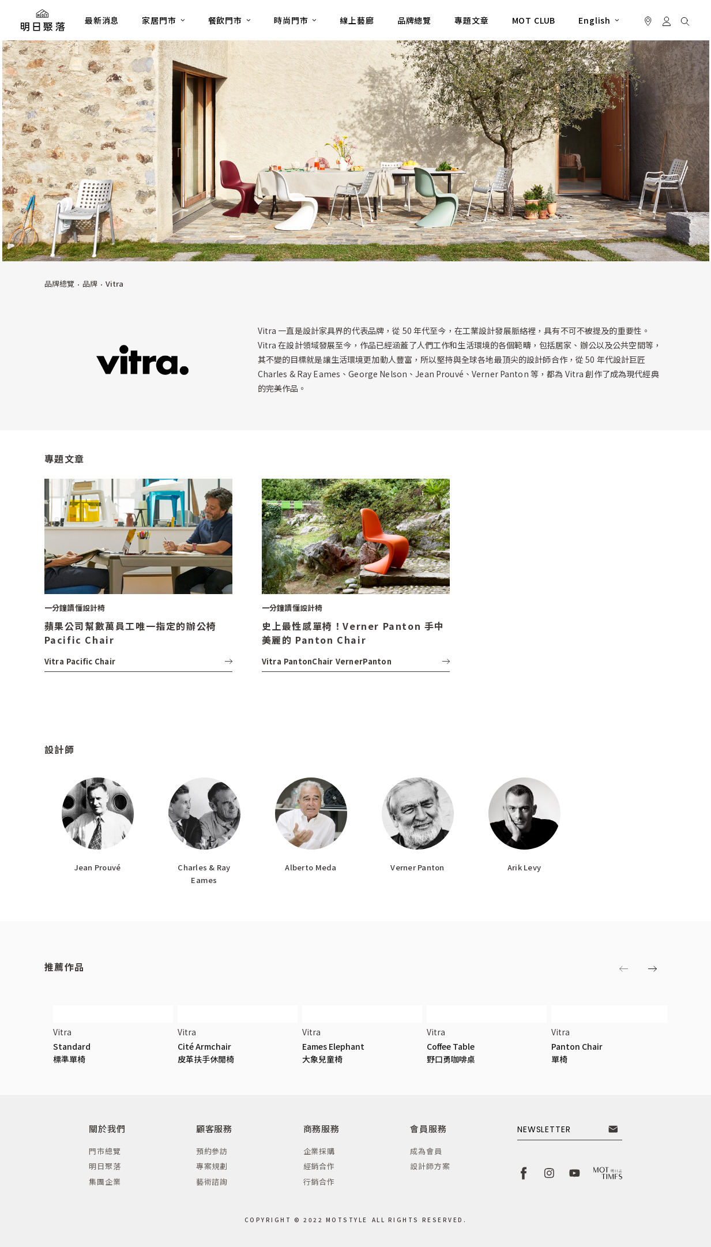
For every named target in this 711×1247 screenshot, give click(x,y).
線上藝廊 (357, 20)
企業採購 (319, 1150)
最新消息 (102, 20)
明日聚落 (105, 1165)
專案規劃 (212, 1165)
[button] (163, 20)
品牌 (89, 284)
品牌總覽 (414, 20)
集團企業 (105, 1181)
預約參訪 (212, 1150)
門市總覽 (105, 1150)
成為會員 (426, 1150)
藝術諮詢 (212, 1181)
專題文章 (471, 20)
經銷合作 (319, 1165)
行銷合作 (319, 1181)
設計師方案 (430, 1165)
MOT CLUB (534, 20)
